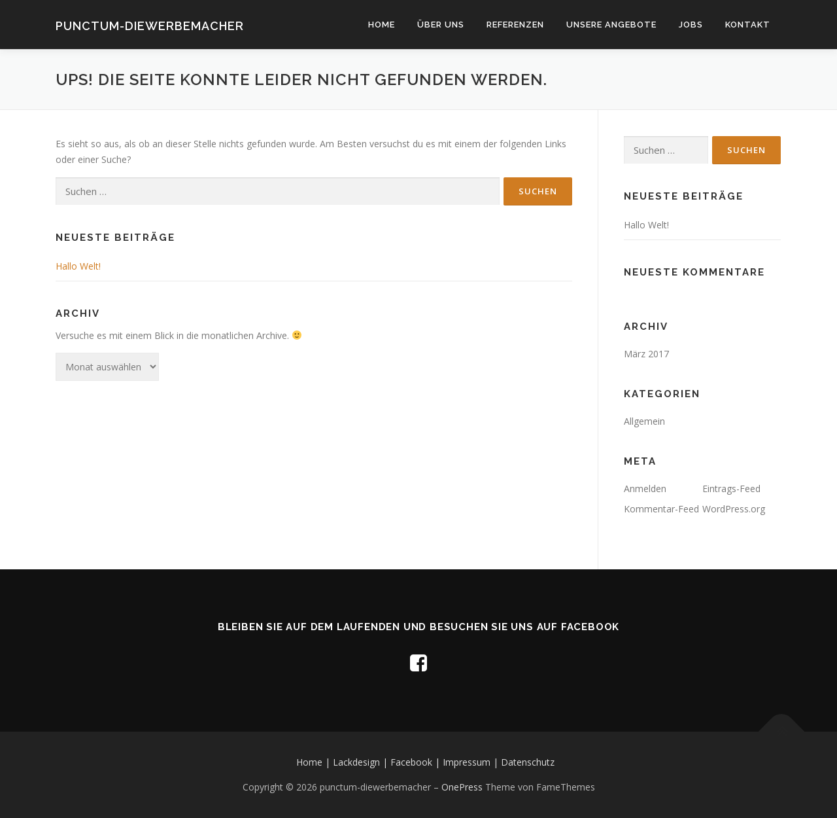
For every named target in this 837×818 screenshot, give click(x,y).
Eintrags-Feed (731, 488)
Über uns (440, 24)
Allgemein (644, 421)
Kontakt (747, 24)
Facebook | (416, 762)
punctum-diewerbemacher (150, 26)
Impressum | (472, 762)
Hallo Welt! (78, 266)
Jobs (691, 24)
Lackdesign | (361, 762)
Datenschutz (528, 762)
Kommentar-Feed (661, 509)
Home (381, 24)
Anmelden (645, 488)
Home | (314, 762)
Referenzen (515, 24)
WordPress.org (733, 509)
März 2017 (646, 353)
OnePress (462, 787)
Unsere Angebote (611, 24)
